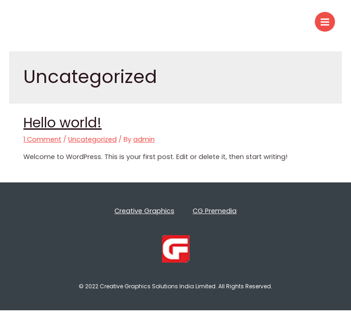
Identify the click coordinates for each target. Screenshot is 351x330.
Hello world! (62, 122)
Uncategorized (92, 139)
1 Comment (42, 139)
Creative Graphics (144, 210)
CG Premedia (215, 210)
